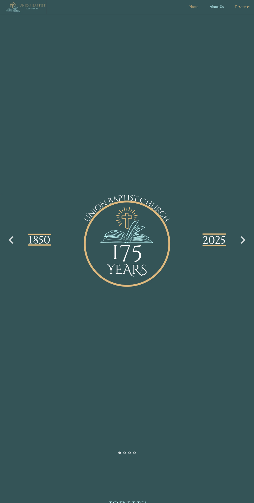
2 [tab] (124, 453)
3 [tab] (129, 453)
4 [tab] (134, 453)
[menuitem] (194, 6)
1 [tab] (119, 453)
